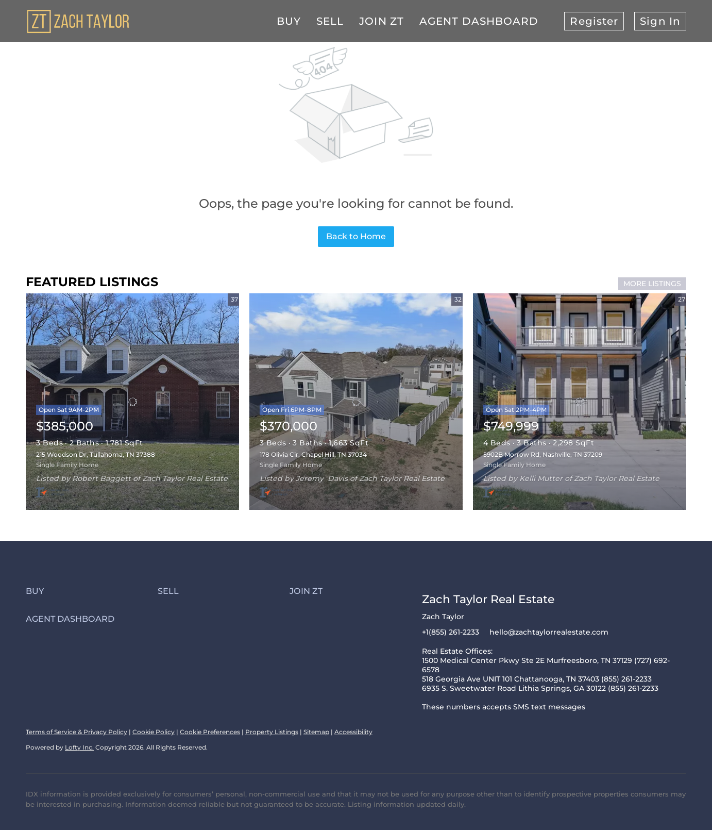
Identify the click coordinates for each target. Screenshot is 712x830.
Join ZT (381, 21)
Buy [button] (289, 21)
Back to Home (356, 236)
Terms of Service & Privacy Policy (76, 732)
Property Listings (271, 732)
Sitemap (316, 732)
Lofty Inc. (79, 747)
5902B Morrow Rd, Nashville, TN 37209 (542, 454)
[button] (92, 591)
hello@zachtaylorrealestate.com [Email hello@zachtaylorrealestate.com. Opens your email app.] (548, 632)
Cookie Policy (153, 732)
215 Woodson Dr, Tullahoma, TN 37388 (95, 454)
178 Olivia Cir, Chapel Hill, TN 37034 (313, 454)
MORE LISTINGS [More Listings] (652, 283)
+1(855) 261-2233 (450, 632)
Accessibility (353, 732)
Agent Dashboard (479, 21)
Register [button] (594, 21)
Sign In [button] (660, 21)
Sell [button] (330, 21)
